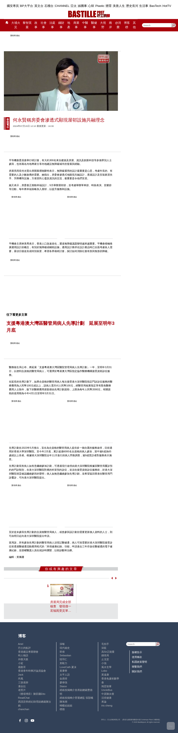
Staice (63, 686)
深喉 (62, 644)
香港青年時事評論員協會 (32, 670)
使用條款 (137, 657)
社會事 (44, 25)
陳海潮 (63, 701)
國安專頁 (13, 6)
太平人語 (65, 674)
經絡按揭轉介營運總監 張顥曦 (76, 697)
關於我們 (137, 671)
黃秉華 (63, 670)
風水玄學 (106, 667)
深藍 (103, 647)
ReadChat (24, 697)
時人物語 (23, 655)
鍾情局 (105, 655)
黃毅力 (63, 663)
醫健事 (94, 25)
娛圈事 (82, 6)
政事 (35, 25)
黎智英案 (27, 25)
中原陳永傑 (107, 693)
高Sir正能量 (108, 651)
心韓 (91, 6)
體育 (109, 6)
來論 (103, 701)
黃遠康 (105, 674)
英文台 (38, 6)
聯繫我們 (137, 666)
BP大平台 (26, 6)
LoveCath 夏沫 (68, 667)
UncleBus (106, 690)
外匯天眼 (23, 659)
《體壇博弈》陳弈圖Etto (31, 693)
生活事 (143, 6)
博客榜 (127, 25)
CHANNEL (62, 6)
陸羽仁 (63, 659)
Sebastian (65, 655)
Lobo (104, 670)
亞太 (74, 6)
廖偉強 (63, 682)
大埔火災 (15, 25)
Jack (20, 674)
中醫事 (85, 25)
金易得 (63, 678)
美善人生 (119, 6)
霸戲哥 (22, 667)
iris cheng (106, 705)
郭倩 (62, 651)
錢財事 (61, 25)
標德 (62, 709)
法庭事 (52, 25)
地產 (68, 25)
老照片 (22, 690)
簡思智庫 (106, 686)
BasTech (155, 6)
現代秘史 (65, 647)
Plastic (99, 6)
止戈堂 (105, 659)
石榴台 (48, 6)
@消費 (118, 25)
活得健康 (106, 697)
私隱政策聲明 (139, 661)
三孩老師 (23, 682)
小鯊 (20, 663)
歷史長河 (132, 6)
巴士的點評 (24, 647)
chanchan (23, 709)
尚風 (20, 678)
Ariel (20, 644)
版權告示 (137, 652)
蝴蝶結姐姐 (66, 705)
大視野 (103, 25)
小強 (103, 663)
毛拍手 (105, 644)
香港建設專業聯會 (28, 651)
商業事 (76, 25)
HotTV (167, 6)
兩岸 (110, 25)
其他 (134, 25)
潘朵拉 (22, 686)
